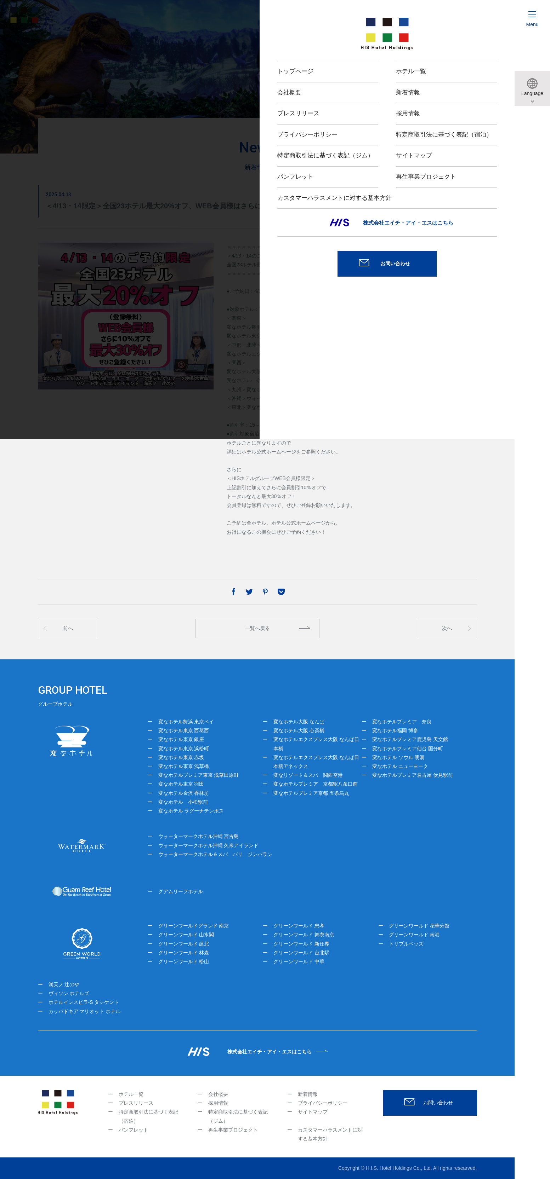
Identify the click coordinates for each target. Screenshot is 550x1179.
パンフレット (133, 1130)
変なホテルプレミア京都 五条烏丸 (311, 793)
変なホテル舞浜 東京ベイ (186, 721)
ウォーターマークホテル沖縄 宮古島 (198, 836)
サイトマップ (313, 1112)
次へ (447, 628)
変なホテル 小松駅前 (183, 802)
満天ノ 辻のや (64, 984)
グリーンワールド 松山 (183, 961)
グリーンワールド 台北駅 (301, 952)
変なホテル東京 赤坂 (181, 757)
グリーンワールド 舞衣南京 (303, 934)
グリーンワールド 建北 (183, 944)
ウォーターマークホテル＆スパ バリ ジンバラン (215, 854)
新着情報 (308, 1094)
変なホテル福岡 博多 (395, 730)
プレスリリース (136, 1103)
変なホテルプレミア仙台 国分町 (407, 748)
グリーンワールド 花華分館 (419, 926)
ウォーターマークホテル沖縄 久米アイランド (208, 845)
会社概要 (218, 1094)
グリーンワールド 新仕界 (301, 944)
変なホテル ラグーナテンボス (191, 811)
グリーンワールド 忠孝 (298, 926)
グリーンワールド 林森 (183, 952)
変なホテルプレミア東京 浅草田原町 (198, 775)
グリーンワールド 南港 (414, 934)
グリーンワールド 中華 (298, 961)
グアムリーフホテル (180, 891)
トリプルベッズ (406, 944)
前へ (68, 628)
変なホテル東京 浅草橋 (183, 766)
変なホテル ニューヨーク (400, 766)
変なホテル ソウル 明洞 (398, 757)
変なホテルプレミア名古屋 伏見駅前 (412, 775)
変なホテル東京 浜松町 (183, 748)
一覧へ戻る (257, 628)
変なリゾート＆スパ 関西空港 (308, 775)
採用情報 (218, 1103)
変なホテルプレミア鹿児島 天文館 (410, 739)
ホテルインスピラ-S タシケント (84, 1002)
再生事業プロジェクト (233, 1130)
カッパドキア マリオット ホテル (85, 1011)
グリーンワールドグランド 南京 (193, 926)
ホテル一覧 (131, 1094)
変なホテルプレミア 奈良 (402, 721)
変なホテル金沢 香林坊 (183, 793)
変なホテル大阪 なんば (298, 721)
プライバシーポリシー (322, 1103)
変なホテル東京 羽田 (181, 784)
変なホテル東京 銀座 (181, 739)
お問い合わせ (438, 1102)
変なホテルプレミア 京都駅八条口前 (315, 784)
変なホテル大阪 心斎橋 (298, 730)
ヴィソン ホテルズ (69, 993)
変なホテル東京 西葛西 (183, 730)
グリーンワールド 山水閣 (186, 934)
